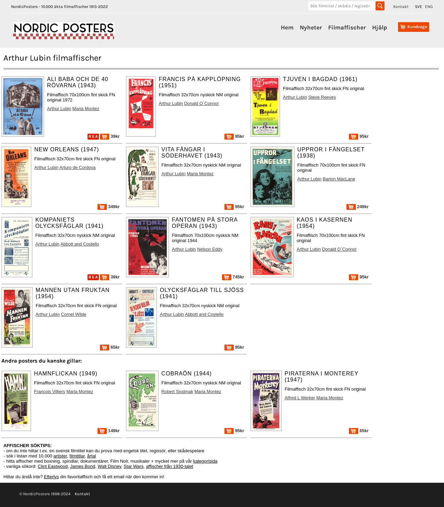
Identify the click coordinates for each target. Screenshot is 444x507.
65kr (110, 347)
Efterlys (51, 476)
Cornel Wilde (73, 314)
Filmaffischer (347, 27)
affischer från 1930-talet (169, 466)
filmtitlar (77, 456)
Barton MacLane (339, 178)
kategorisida (205, 461)
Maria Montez (85, 108)
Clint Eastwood (53, 466)
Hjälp (379, 27)
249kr (357, 206)
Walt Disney (109, 466)
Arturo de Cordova (77, 167)
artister (60, 456)
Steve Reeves (322, 97)
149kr (109, 430)
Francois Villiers (49, 391)
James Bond (82, 466)
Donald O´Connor (201, 103)
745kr (233, 276)
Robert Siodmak (177, 391)
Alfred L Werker (300, 397)
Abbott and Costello (80, 244)
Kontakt (401, 6)
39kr (110, 136)
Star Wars (134, 466)
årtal (91, 456)
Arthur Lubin (59, 108)
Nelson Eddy (209, 249)
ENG (429, 6)
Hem (287, 27)
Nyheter (311, 27)
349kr (109, 206)
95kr (234, 136)
